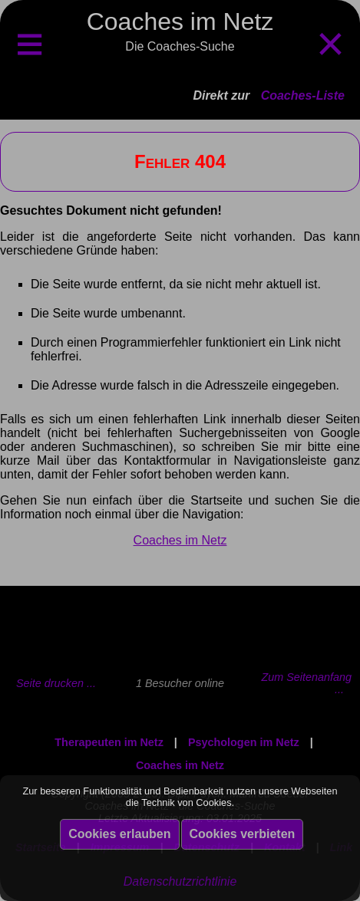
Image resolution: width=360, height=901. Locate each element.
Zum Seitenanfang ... (306, 683)
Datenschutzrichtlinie (180, 881)
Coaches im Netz (180, 540)
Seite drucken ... (56, 683)
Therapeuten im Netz (108, 742)
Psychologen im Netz (243, 742)
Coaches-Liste (303, 95)
